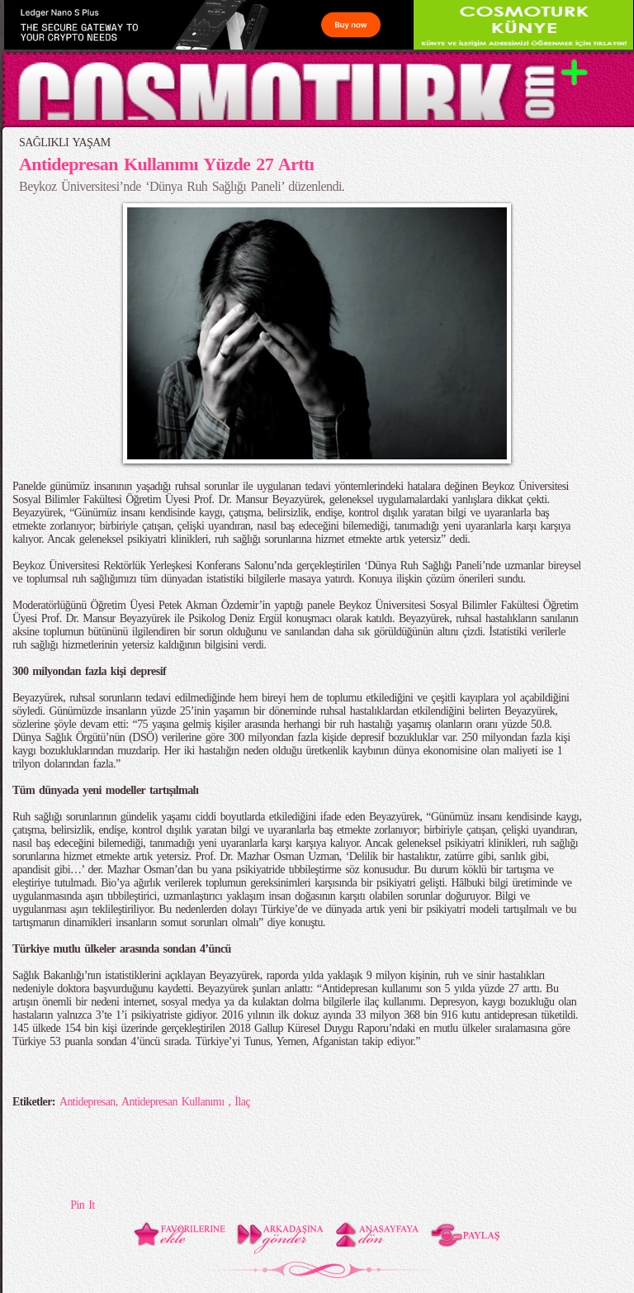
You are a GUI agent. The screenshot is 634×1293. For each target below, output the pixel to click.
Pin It (82, 1205)
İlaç (242, 1102)
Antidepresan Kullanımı (175, 1102)
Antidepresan (87, 1102)
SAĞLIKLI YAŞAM (65, 142)
